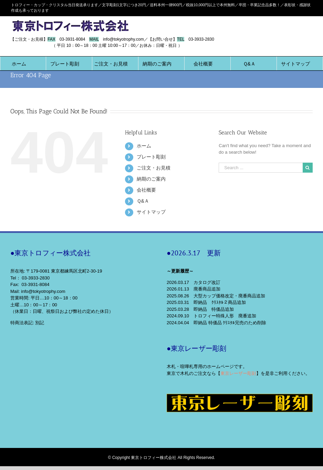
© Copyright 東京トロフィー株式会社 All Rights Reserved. (161, 457)
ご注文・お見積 (153, 168)
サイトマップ (151, 212)
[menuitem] (18, 63)
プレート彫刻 (151, 157)
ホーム (144, 146)
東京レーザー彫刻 (238, 373)
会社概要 (146, 190)
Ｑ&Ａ (143, 201)
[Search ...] (261, 168)
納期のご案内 (151, 179)
